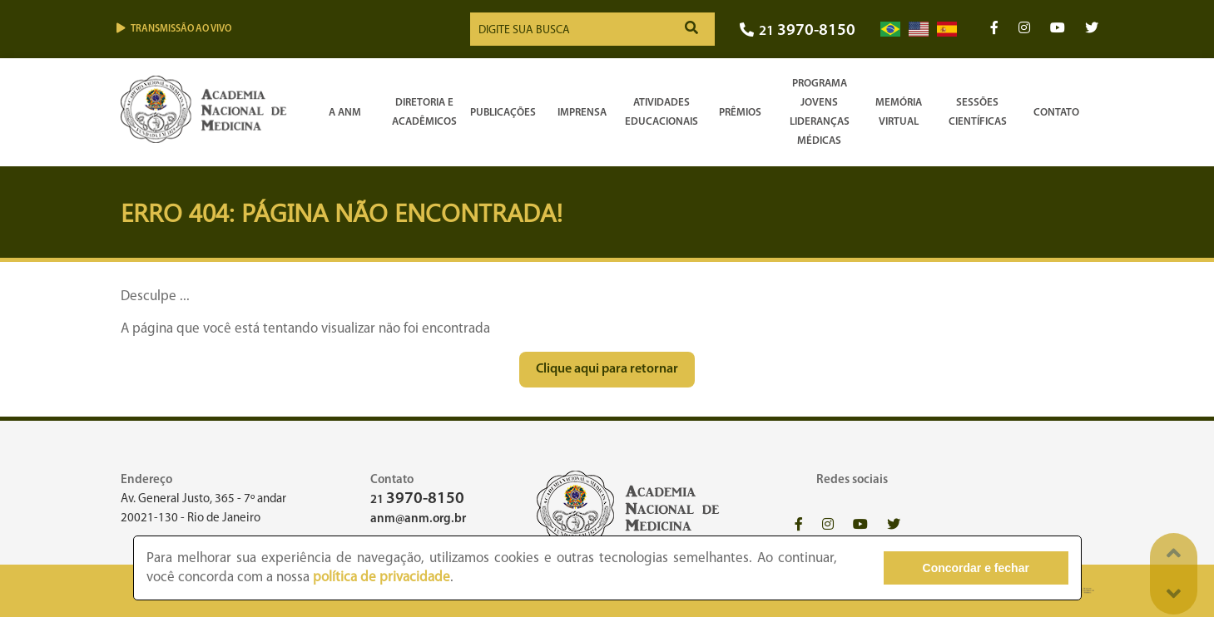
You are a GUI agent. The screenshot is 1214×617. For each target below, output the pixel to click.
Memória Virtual (898, 112)
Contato (1056, 112)
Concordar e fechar (976, 568)
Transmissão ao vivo (173, 28)
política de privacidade (381, 577)
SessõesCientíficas (978, 112)
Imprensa (582, 112)
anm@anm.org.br (418, 519)
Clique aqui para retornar (607, 369)
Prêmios (740, 112)
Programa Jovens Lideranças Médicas (820, 112)
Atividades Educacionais (661, 112)
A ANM (345, 112)
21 (797, 31)
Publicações (503, 112)
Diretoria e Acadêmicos (424, 112)
